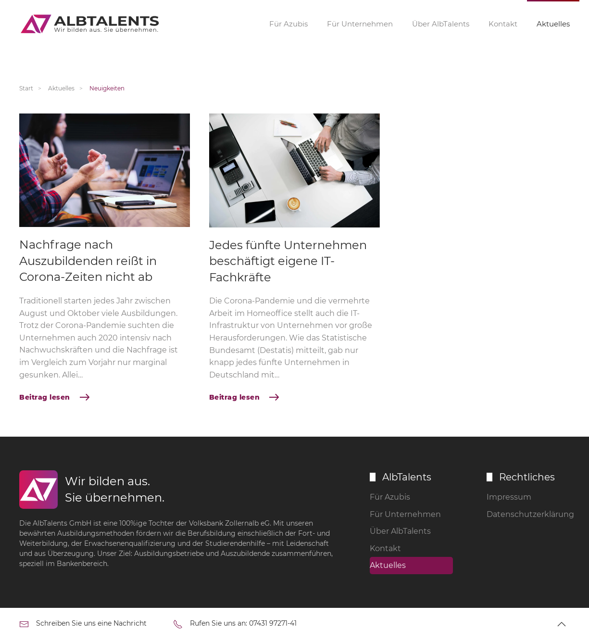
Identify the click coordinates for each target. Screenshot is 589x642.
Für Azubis (390, 497)
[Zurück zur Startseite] (91, 24)
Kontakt (503, 23)
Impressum (509, 497)
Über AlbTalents (440, 23)
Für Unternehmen (405, 514)
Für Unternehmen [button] (360, 23)
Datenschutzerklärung (528, 514)
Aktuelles (553, 23)
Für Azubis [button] (288, 23)
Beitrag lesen (44, 397)
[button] (561, 624)
